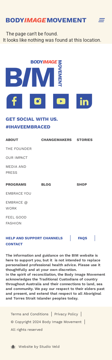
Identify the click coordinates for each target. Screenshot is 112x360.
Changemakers (56, 140)
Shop (82, 184)
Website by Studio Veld (39, 347)
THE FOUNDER (19, 149)
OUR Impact (16, 158)
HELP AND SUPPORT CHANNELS (34, 238)
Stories (85, 140)
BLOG (46, 184)
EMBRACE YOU (18, 193)
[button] (101, 20)
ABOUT (12, 140)
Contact (14, 244)
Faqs (82, 238)
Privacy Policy (66, 314)
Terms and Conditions (29, 314)
